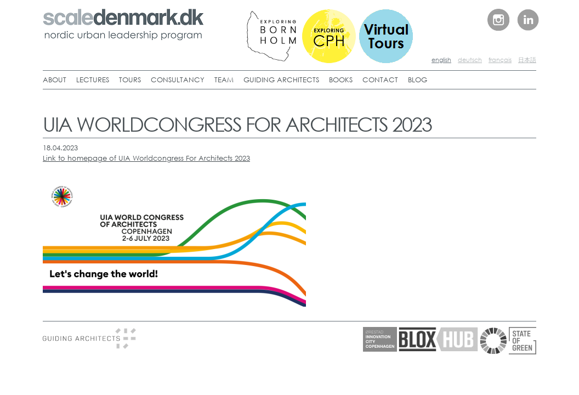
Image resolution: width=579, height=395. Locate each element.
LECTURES (92, 79)
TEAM (224, 79)
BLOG (417, 79)
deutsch (470, 59)
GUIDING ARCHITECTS (281, 79)
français (500, 59)
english (441, 59)
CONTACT (380, 79)
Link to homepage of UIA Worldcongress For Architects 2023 (146, 158)
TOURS (130, 79)
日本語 (527, 59)
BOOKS (341, 79)
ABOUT (54, 79)
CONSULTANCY (178, 79)
